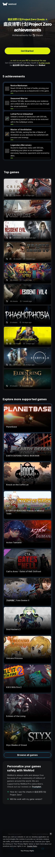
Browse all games (27, 755)
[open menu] (50, 4)
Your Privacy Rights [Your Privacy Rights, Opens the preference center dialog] (27, 851)
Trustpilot (36, 786)
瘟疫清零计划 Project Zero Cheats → (27, 19)
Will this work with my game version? (26, 799)
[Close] (50, 833)
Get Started (27, 51)
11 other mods (44, 63)
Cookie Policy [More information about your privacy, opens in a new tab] (32, 846)
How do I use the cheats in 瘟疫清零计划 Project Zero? (28, 793)
